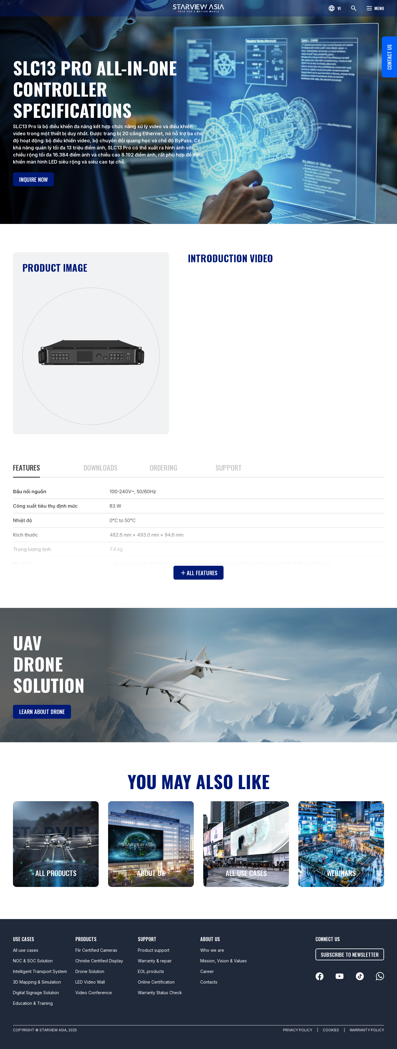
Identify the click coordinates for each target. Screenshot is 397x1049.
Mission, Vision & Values (223, 960)
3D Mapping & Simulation (37, 981)
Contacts (208, 981)
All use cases (25, 950)
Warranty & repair (155, 960)
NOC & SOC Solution (33, 960)
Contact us (388, 80)
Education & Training (33, 1003)
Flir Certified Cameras (96, 950)
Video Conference (93, 992)
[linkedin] (322, 976)
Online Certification (156, 981)
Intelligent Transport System (40, 971)
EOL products (151, 971)
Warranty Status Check (160, 992)
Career (207, 971)
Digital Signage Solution (36, 992)
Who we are (212, 950)
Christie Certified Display (99, 960)
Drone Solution (89, 971)
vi (339, 8)
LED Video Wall (90, 981)
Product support (153, 950)
